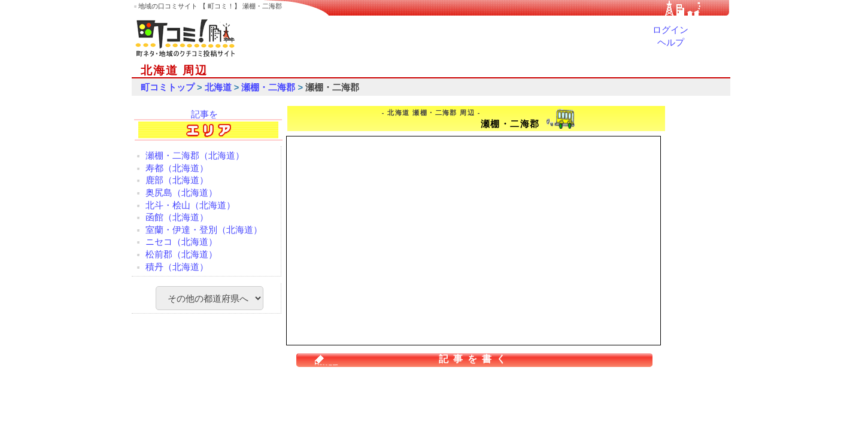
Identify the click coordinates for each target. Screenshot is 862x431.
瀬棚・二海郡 (268, 87)
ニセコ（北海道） (181, 242)
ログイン (670, 30)
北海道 (218, 87)
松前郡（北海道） (181, 254)
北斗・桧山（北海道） (190, 205)
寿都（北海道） (176, 168)
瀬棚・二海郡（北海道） (194, 155)
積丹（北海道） (176, 267)
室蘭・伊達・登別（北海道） (203, 230)
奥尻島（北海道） (181, 193)
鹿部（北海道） (176, 180)
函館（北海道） (176, 217)
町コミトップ (168, 87)
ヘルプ (670, 42)
